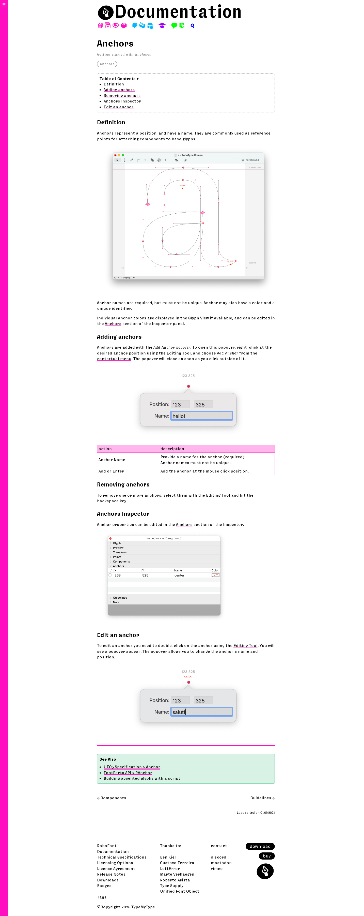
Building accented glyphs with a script (142, 778)
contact (219, 846)
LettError (170, 868)
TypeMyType (143, 907)
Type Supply (171, 885)
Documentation (178, 11)
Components (113, 798)
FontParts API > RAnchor (128, 773)
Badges (104, 885)
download (260, 846)
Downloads (108, 880)
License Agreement (116, 868)
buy (267, 856)
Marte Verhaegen (177, 874)
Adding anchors (119, 89)
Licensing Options (115, 863)
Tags (101, 897)
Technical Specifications (122, 857)
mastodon (221, 863)
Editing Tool (179, 353)
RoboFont (107, 846)
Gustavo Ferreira (177, 863)
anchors (107, 64)
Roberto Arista (175, 880)
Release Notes (111, 874)
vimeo (217, 868)
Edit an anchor (119, 107)
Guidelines (260, 798)
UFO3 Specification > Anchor (132, 767)
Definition (114, 84)
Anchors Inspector (122, 101)
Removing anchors (122, 95)
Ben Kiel (168, 857)
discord (218, 857)
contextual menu (114, 359)
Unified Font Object (179, 891)
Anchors (113, 323)
